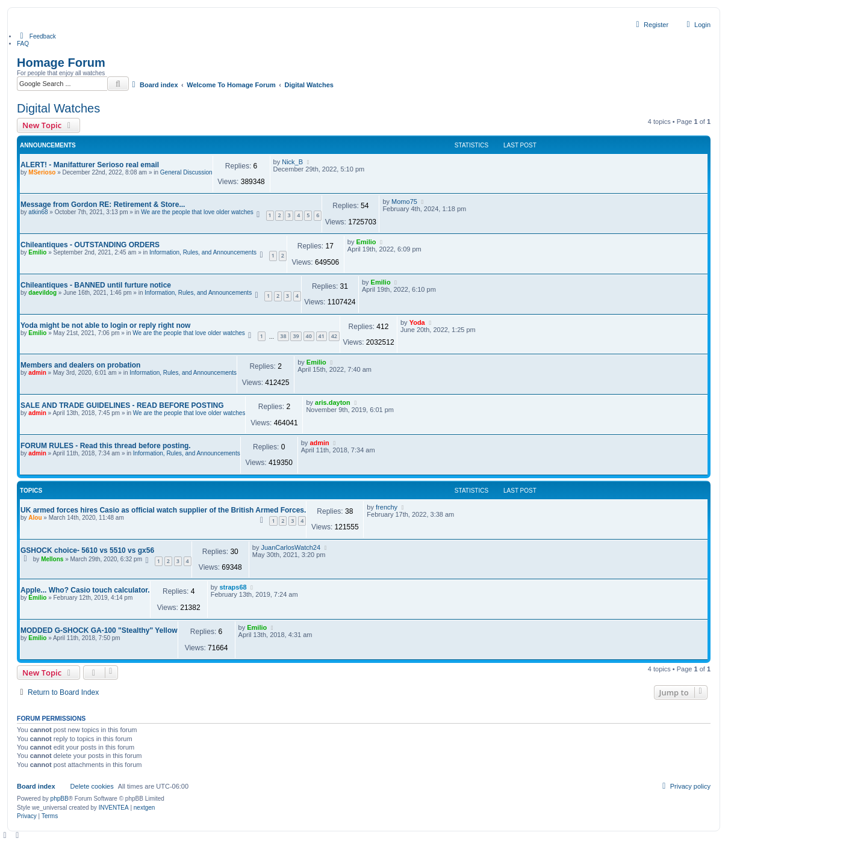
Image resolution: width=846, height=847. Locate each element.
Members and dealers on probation (80, 365)
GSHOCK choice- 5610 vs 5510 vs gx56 (87, 550)
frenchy (386, 507)
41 (322, 336)
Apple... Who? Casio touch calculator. (85, 590)
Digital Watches (58, 108)
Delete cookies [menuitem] (92, 786)
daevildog (42, 292)
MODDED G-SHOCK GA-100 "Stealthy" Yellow (99, 630)
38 (283, 336)
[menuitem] (36, 36)
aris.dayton (332, 402)
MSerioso (41, 172)
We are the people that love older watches (197, 212)
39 (296, 336)
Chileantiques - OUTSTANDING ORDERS (90, 245)
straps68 (232, 587)
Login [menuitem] (697, 24)
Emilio (37, 252)
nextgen (144, 807)
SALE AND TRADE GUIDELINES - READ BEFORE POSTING (122, 405)
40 (309, 336)
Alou (35, 517)
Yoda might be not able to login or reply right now (105, 325)
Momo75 (404, 201)
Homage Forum (61, 62)
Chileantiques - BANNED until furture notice (95, 285)
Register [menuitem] (650, 24)
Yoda (417, 322)
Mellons (52, 559)
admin (37, 372)
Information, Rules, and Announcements (203, 252)
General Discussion (186, 172)
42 (334, 336)
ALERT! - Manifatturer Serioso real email (89, 165)
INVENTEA (114, 807)
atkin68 (38, 212)
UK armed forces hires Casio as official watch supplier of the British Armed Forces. (163, 510)
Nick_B (292, 161)
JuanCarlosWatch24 (290, 547)
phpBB (60, 798)
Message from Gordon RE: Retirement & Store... (102, 204)
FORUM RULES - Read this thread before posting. (105, 446)
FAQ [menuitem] (23, 43)
